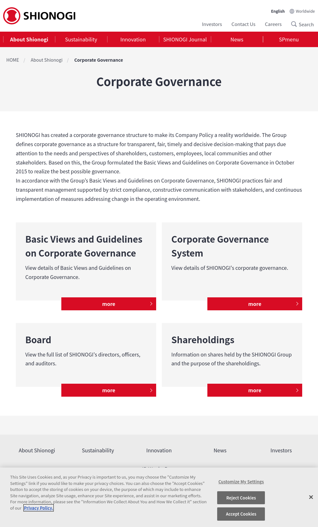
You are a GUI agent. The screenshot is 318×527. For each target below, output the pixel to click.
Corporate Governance (98, 60)
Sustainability (81, 39)
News (236, 39)
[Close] (311, 497)
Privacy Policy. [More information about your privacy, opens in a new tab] (38, 508)
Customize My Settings (241, 482)
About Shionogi (29, 39)
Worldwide (305, 11)
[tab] (29, 39)
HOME (12, 60)
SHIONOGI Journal (185, 39)
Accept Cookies (241, 514)
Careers (273, 24)
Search (296, 24)
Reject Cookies (241, 498)
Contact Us (243, 24)
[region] (159, 497)
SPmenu (289, 39)
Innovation (133, 39)
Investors (212, 24)
